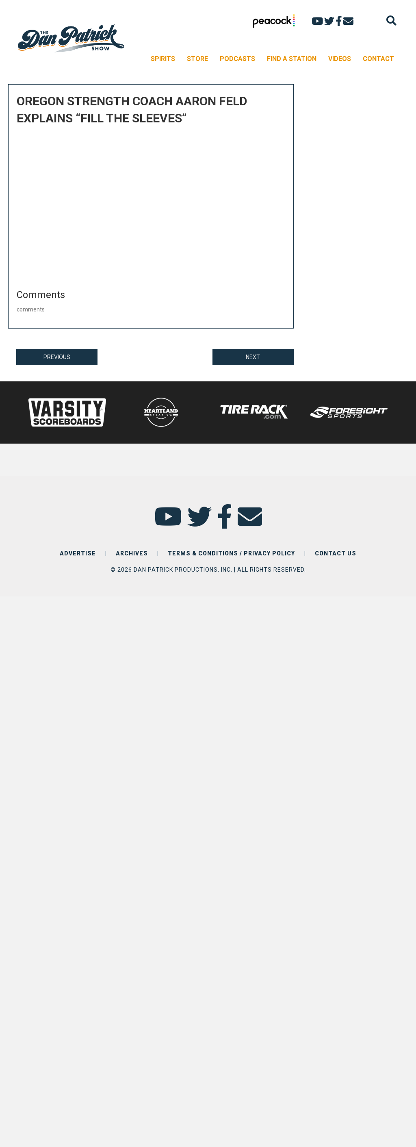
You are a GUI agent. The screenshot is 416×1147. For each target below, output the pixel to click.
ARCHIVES (132, 553)
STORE (197, 59)
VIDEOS (339, 59)
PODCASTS (237, 59)
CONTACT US (335, 553)
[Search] (391, 20)
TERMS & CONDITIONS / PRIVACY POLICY (231, 553)
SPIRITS (163, 59)
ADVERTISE (78, 553)
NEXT (253, 357)
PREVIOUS (56, 357)
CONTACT (378, 59)
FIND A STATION (291, 59)
